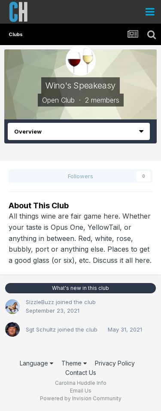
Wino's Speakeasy (80, 85)
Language (36, 363)
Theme (74, 363)
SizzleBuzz (40, 301)
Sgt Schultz (41, 329)
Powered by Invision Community (81, 398)
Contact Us (80, 372)
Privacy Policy (115, 363)
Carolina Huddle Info (80, 383)
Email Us (80, 390)
